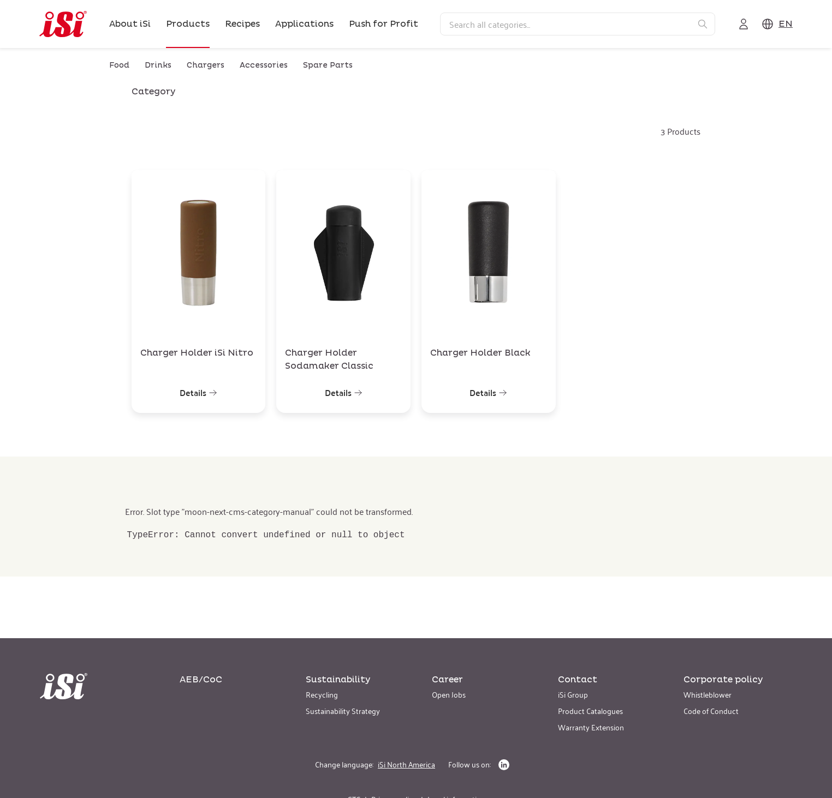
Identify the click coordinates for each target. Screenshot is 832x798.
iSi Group (573, 694)
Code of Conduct (711, 710)
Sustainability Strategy (343, 710)
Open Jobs (449, 694)
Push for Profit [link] (383, 24)
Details (198, 393)
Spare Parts (328, 65)
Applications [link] (304, 24)
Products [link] (188, 24)
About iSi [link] (130, 24)
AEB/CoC (201, 679)
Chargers (205, 65)
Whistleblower (708, 694)
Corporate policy (723, 679)
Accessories (264, 65)
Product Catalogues (590, 710)
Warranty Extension (591, 727)
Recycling (322, 694)
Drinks (158, 65)
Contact (577, 679)
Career (447, 679)
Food (119, 65)
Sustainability (338, 679)
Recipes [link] (242, 24)
